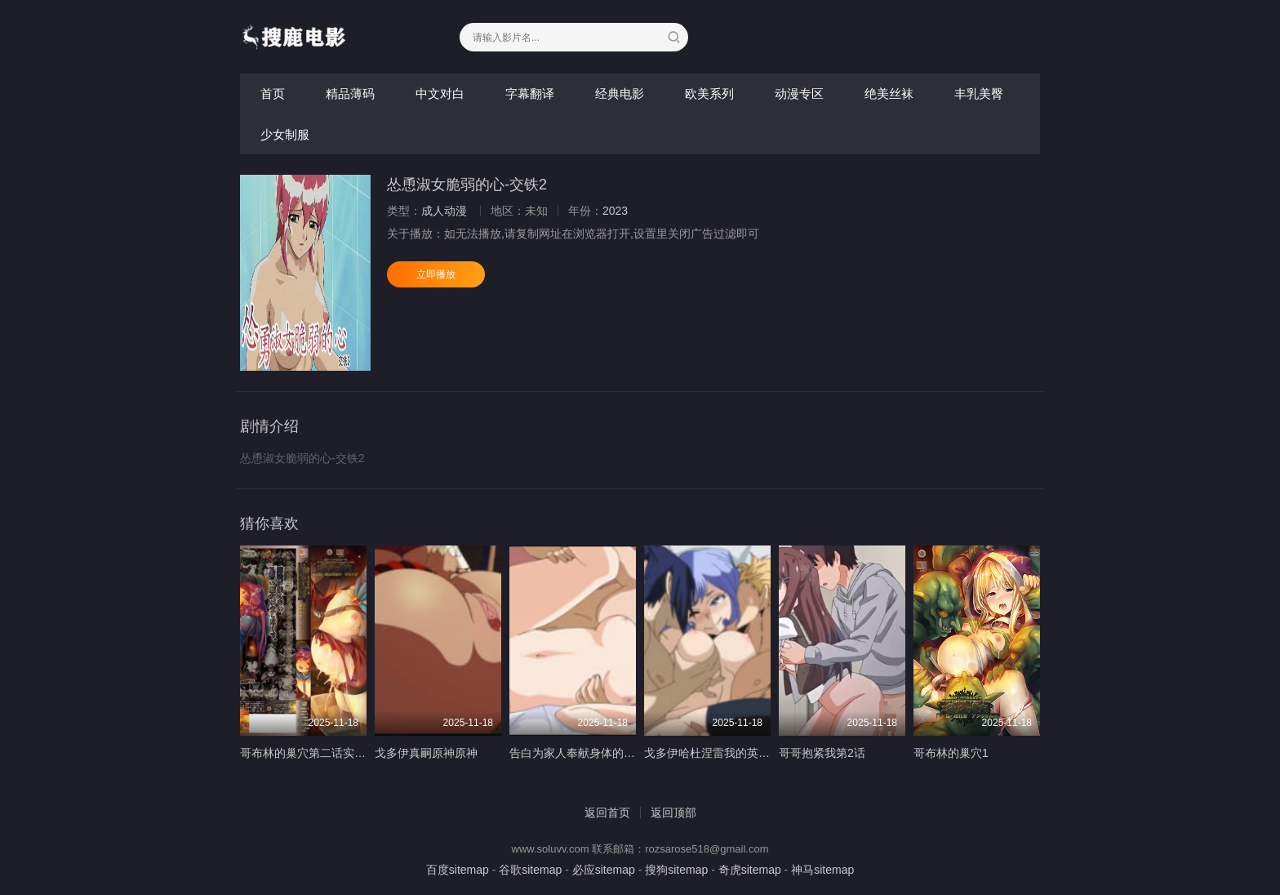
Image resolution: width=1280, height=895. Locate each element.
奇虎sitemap (749, 869)
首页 (272, 93)
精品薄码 (350, 93)
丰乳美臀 (978, 93)
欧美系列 (709, 93)
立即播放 (436, 274)
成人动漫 (444, 210)
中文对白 (440, 93)
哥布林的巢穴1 (951, 752)
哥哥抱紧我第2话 (822, 752)
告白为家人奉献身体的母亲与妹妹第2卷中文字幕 (632, 752)
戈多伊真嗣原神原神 (426, 752)
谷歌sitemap (530, 869)
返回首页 (607, 812)
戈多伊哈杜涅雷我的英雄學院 (718, 752)
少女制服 (284, 134)
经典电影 (619, 93)
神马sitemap (822, 869)
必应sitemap (603, 869)
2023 (615, 210)
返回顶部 (673, 812)
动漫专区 (799, 93)
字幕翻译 (529, 93)
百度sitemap (457, 869)
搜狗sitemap (676, 869)
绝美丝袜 (888, 93)
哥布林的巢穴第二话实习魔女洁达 (325, 752)
